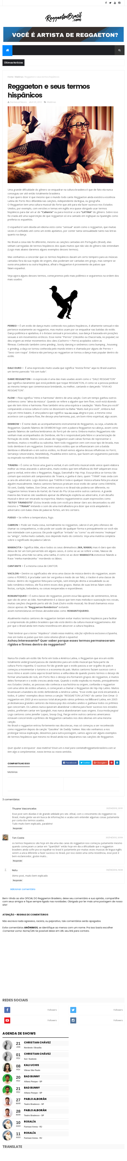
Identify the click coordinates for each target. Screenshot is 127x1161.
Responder (17, 828)
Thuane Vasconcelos (24, 808)
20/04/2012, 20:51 (114, 808)
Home (10, 76)
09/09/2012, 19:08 (114, 870)
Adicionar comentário (22, 889)
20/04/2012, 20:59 (114, 837)
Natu (15, 870)
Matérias (19, 76)
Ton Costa (18, 838)
